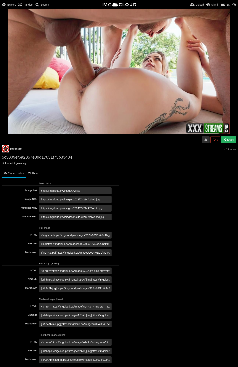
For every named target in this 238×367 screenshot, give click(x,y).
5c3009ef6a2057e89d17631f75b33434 (37, 157)
